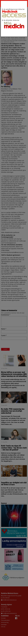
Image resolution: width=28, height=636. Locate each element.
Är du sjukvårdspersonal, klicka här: (14, 12)
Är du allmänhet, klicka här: (14, 24)
